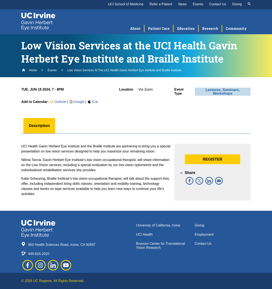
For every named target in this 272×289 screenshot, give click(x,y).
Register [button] (212, 159)
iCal (92, 102)
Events (198, 4)
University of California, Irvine (158, 225)
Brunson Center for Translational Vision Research (160, 245)
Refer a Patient (161, 4)
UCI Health (144, 234)
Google (77, 102)
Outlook (58, 102)
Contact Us (217, 4)
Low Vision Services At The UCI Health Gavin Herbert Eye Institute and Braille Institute (124, 70)
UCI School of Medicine (125, 4)
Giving (237, 4)
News (182, 4)
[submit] (249, 4)
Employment (204, 234)
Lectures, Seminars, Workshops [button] (222, 91)
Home (29, 70)
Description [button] (39, 126)
